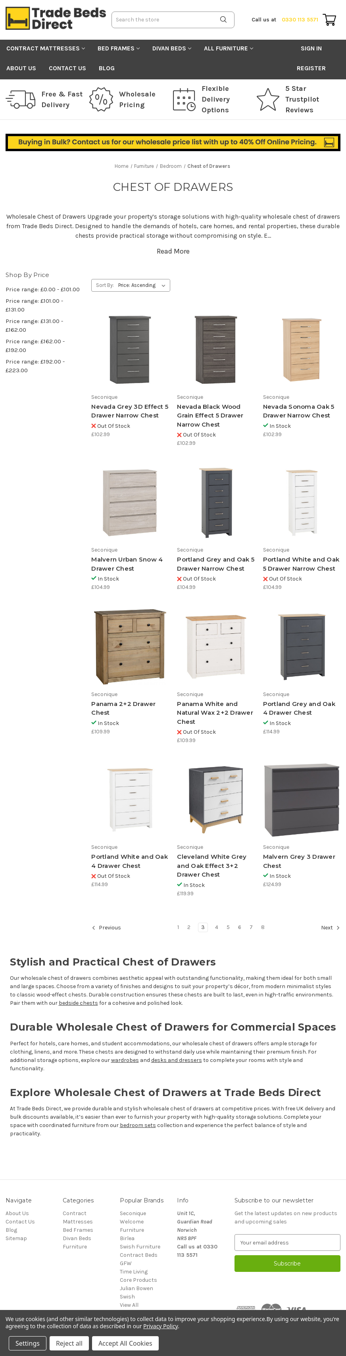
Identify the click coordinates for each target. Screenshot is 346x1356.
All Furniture (228, 48)
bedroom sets (138, 1125)
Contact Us (67, 68)
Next (330, 928)
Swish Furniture (140, 1246)
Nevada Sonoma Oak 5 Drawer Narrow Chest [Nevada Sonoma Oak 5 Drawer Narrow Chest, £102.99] (298, 411)
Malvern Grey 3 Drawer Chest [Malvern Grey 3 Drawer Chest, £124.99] (299, 861)
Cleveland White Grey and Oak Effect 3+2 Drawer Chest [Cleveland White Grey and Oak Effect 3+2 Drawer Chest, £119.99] (211, 865)
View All (129, 1305)
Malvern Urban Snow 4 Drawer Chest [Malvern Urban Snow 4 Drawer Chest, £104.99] (127, 564)
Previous (106, 928)
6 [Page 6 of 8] (239, 927)
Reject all (69, 1343)
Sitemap (16, 1238)
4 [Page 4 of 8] (216, 927)
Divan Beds (171, 48)
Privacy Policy (160, 1326)
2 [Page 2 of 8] (188, 927)
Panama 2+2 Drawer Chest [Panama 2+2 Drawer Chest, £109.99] (123, 708)
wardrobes (125, 1060)
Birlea (127, 1238)
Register (311, 68)
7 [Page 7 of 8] (251, 927)
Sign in (311, 48)
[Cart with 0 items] (329, 20)
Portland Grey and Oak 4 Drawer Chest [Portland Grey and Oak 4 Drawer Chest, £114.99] (299, 708)
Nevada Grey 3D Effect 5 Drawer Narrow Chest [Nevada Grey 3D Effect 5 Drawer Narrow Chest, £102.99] (129, 411)
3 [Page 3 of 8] (203, 927)
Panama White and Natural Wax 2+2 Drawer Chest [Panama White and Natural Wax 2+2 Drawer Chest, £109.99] (215, 712)
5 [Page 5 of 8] (228, 927)
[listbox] (143, 285)
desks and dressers (176, 1060)
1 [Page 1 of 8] (178, 927)
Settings (27, 1343)
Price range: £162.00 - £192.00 (35, 346)
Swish (127, 1296)
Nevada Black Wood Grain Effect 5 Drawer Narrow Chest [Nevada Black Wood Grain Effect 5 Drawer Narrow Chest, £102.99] (210, 415)
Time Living (134, 1271)
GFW (126, 1263)
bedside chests (78, 1003)
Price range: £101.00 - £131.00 (34, 305)
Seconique (133, 1213)
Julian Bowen (136, 1288)
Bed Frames (119, 48)
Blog (107, 68)
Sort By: (105, 285)
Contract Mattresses (45, 48)
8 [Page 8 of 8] (263, 927)
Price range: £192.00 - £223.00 (35, 366)
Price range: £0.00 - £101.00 (43, 289)
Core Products (138, 1280)
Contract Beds (139, 1255)
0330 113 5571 (285, 19)
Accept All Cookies (125, 1343)
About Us (21, 68)
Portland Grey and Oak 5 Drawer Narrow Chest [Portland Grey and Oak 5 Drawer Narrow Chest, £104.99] (215, 564)
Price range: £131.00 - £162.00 (34, 325)
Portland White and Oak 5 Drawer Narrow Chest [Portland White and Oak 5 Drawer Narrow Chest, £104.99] (301, 564)
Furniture (75, 1246)
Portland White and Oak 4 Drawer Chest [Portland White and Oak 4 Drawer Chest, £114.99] (129, 861)
